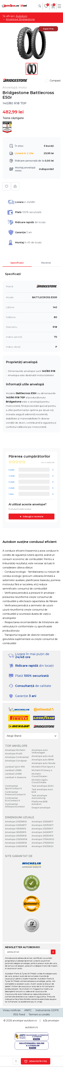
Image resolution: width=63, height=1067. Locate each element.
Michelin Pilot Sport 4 (43, 766)
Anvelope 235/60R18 (16, 839)
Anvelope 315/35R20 (42, 846)
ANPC (28, 1010)
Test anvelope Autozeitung (39, 796)
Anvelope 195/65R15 (15, 828)
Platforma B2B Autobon (39, 802)
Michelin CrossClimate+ (39, 775)
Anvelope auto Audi (42, 756)
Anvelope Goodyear (16, 760)
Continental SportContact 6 (13, 787)
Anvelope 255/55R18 (16, 835)
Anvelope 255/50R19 (42, 835)
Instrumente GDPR (47, 1010)
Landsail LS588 (13, 770)
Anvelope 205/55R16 (16, 821)
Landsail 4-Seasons (15, 777)
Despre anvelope (41, 807)
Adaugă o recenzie (33, 516)
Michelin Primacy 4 (42, 770)
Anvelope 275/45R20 (43, 843)
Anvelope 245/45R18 (16, 843)
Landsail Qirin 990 (15, 766)
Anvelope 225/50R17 (42, 825)
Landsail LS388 (13, 774)
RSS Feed (19, 1014)
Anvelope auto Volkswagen (40, 751)
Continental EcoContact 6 (12, 799)
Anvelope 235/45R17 (42, 821)
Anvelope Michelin (15, 750)
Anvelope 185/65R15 (15, 832)
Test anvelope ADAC (43, 786)
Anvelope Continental (17, 757)
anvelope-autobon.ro (25, 1020)
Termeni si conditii (39, 1014)
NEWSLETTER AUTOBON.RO (22, 947)
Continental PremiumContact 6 (15, 793)
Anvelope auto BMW (43, 759)
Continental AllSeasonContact (15, 805)
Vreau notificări (11, 1010)
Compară (55, 80)
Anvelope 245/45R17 (42, 832)
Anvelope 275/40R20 (43, 839)
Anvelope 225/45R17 (16, 825)
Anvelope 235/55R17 (42, 828)
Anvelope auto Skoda (43, 763)
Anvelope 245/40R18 (16, 846)
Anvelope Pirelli (13, 753)
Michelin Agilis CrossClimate (40, 781)
